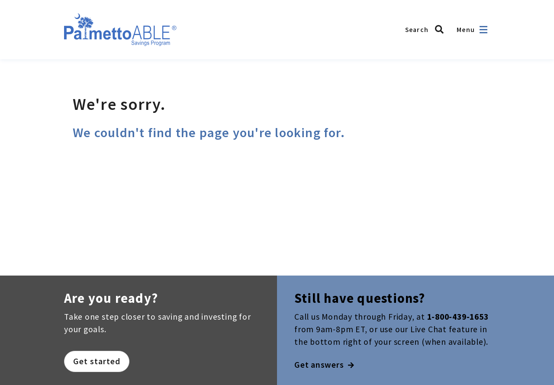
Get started (96, 361)
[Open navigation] (483, 29)
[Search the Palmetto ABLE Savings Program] (426, 29)
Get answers (324, 364)
